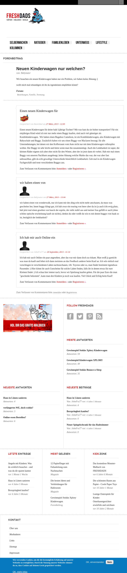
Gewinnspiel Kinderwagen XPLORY (85, 360)
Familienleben (62, 42)
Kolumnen (17, 48)
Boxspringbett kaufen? (78, 411)
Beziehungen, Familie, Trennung (31, 95)
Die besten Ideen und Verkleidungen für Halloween (60, 484)
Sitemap (13, 546)
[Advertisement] (82, 30)
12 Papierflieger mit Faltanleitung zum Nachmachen (60, 467)
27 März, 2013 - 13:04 (56, 197)
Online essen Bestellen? (14, 417)
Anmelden (61, 168)
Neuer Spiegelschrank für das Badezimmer (88, 425)
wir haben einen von (33, 182)
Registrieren (78, 168)
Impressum (14, 553)
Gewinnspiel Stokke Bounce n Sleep (84, 370)
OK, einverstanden (95, 562)
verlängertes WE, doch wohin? (18, 408)
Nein (109, 562)
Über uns (13, 528)
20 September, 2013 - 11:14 (58, 252)
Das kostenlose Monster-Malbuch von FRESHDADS (104, 467)
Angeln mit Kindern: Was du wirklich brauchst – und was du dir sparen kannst (20, 467)
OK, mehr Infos (20, 572)
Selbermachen (20, 42)
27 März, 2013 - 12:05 (55, 124)
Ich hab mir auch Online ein (37, 237)
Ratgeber (41, 42)
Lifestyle (103, 42)
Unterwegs (84, 42)
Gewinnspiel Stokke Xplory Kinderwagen (87, 350)
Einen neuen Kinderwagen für (39, 111)
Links (11, 540)
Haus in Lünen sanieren (15, 398)
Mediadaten (14, 534)
